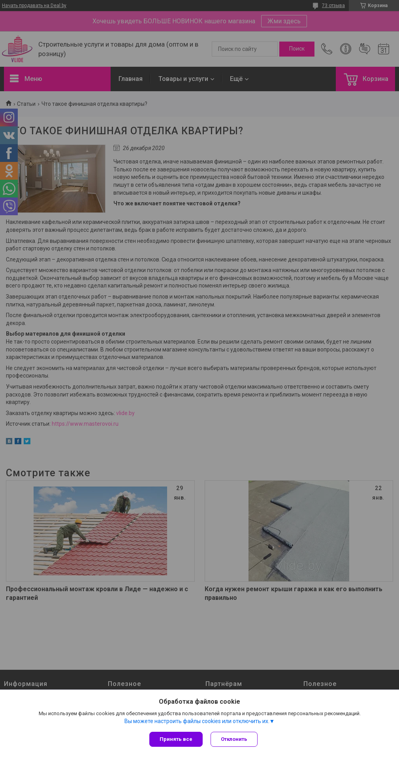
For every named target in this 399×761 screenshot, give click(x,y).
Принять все (176, 739)
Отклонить (234, 739)
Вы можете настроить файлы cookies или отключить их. (196, 721)
